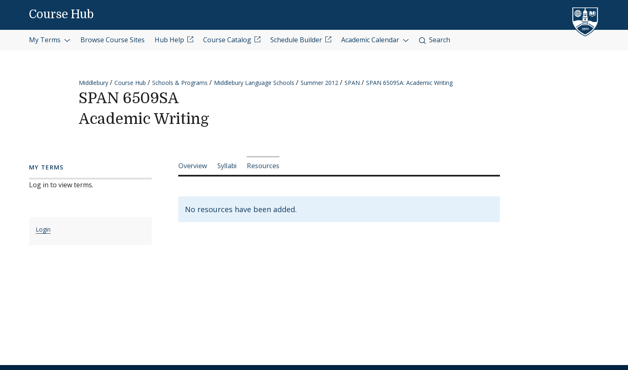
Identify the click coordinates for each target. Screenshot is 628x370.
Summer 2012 (319, 83)
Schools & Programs (180, 83)
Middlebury (93, 83)
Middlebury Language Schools (254, 83)
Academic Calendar (375, 39)
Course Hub (61, 14)
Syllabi (227, 165)
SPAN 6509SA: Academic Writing (409, 83)
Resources (263, 165)
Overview (192, 165)
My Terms (49, 39)
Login (43, 229)
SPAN (352, 83)
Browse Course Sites (112, 39)
